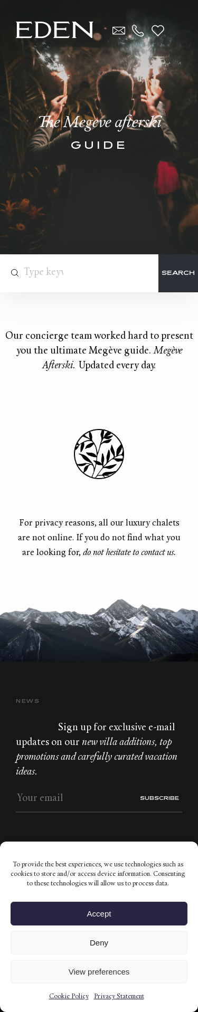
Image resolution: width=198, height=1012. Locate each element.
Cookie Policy (69, 997)
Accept (99, 913)
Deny (99, 942)
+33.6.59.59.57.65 (138, 30)
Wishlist (158, 30)
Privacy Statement (119, 997)
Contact (118, 30)
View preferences (99, 971)
